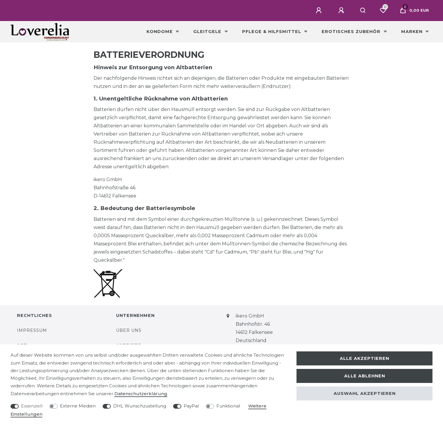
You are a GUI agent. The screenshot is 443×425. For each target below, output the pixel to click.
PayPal (191, 406)
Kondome (160, 31)
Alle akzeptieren (364, 358)
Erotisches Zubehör (352, 31)
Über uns (129, 330)
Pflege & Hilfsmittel (272, 31)
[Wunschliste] (383, 10)
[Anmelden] (319, 10)
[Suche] (363, 10)
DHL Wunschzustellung (139, 406)
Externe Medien (78, 406)
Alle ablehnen (364, 376)
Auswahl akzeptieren (365, 393)
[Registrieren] (342, 10)
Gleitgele (208, 31)
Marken (412, 31)
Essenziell (31, 406)
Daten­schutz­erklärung (140, 393)
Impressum (32, 330)
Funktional (228, 406)
